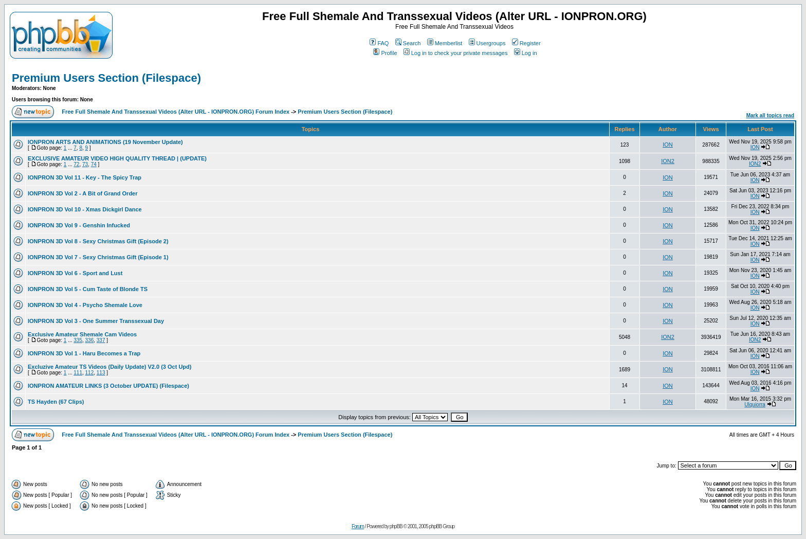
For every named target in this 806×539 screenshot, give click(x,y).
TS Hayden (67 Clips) (56, 402)
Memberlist (445, 43)
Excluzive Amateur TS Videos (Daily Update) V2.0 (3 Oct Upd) (109, 367)
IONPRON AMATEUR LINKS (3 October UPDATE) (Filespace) (108, 386)
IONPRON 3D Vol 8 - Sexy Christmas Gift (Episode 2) (98, 241)
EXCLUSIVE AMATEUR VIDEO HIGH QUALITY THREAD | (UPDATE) (117, 158)
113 (101, 372)
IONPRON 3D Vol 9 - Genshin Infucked (79, 225)
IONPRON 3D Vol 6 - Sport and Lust (75, 273)
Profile (385, 53)
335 (78, 340)
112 (89, 372)
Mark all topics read (770, 115)
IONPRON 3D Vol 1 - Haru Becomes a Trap (84, 353)
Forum (358, 526)
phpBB (396, 526)
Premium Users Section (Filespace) (106, 77)
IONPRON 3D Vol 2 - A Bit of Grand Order (83, 193)
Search (408, 43)
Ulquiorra (754, 404)
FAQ (379, 43)
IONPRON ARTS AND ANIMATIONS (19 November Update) (105, 142)
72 (76, 164)
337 (101, 340)
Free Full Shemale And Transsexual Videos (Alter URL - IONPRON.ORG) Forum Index (175, 112)
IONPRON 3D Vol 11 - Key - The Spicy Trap (84, 177)
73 (85, 164)
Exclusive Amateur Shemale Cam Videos (82, 334)
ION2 (667, 161)
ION (668, 144)
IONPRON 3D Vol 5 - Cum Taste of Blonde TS (88, 289)
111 (78, 372)
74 (94, 164)
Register (526, 43)
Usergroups (487, 43)
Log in (525, 53)
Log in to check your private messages (456, 53)
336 (89, 340)
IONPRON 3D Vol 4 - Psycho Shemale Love (85, 305)
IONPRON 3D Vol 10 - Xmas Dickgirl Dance (85, 209)
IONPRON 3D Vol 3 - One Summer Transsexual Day (96, 321)
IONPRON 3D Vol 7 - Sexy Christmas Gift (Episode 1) (98, 257)
